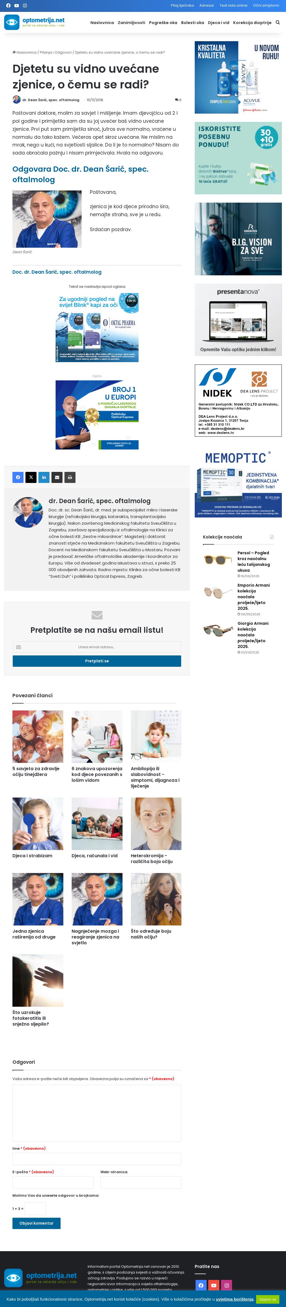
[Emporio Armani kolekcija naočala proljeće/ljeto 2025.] (218, 592)
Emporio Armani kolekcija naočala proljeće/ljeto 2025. (254, 596)
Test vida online (234, 5)
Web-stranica (114, 1172)
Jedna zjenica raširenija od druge (34, 934)
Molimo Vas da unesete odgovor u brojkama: (55, 1195)
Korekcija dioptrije (252, 22)
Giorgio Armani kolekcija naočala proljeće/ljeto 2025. (253, 635)
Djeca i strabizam (32, 856)
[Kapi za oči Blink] (97, 360)
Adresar (206, 5)
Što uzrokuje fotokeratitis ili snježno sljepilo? (30, 1018)
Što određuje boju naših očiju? (151, 934)
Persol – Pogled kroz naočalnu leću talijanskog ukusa (254, 561)
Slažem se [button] (267, 1299)
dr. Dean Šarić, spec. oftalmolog (50, 100)
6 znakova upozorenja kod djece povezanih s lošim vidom (97, 774)
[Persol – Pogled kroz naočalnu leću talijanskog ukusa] (218, 560)
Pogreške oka (163, 22)
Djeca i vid (218, 22)
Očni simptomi (266, 5)
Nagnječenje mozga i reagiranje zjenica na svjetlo (95, 937)
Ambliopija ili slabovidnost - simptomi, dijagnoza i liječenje (155, 777)
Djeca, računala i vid (95, 856)
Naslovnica (102, 22)
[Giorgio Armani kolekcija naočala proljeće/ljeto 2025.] (218, 631)
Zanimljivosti (131, 22)
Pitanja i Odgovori (56, 52)
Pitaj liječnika (182, 5)
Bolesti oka (192, 22)
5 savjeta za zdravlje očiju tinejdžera (35, 771)
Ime (29, 1148)
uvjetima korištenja (234, 1299)
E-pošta (33, 1172)
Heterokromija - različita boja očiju (152, 859)
